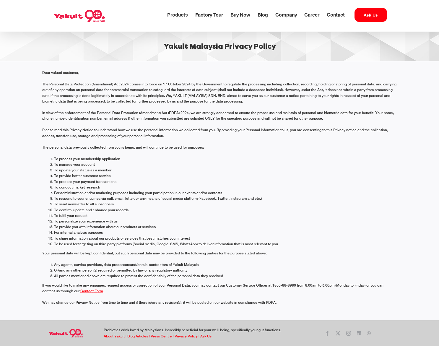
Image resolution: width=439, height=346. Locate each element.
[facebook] (327, 333)
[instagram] (348, 333)
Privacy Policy (186, 336)
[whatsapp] (369, 333)
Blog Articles (137, 336)
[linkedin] (359, 333)
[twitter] (338, 333)
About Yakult (114, 336)
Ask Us (205, 336)
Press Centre (161, 336)
